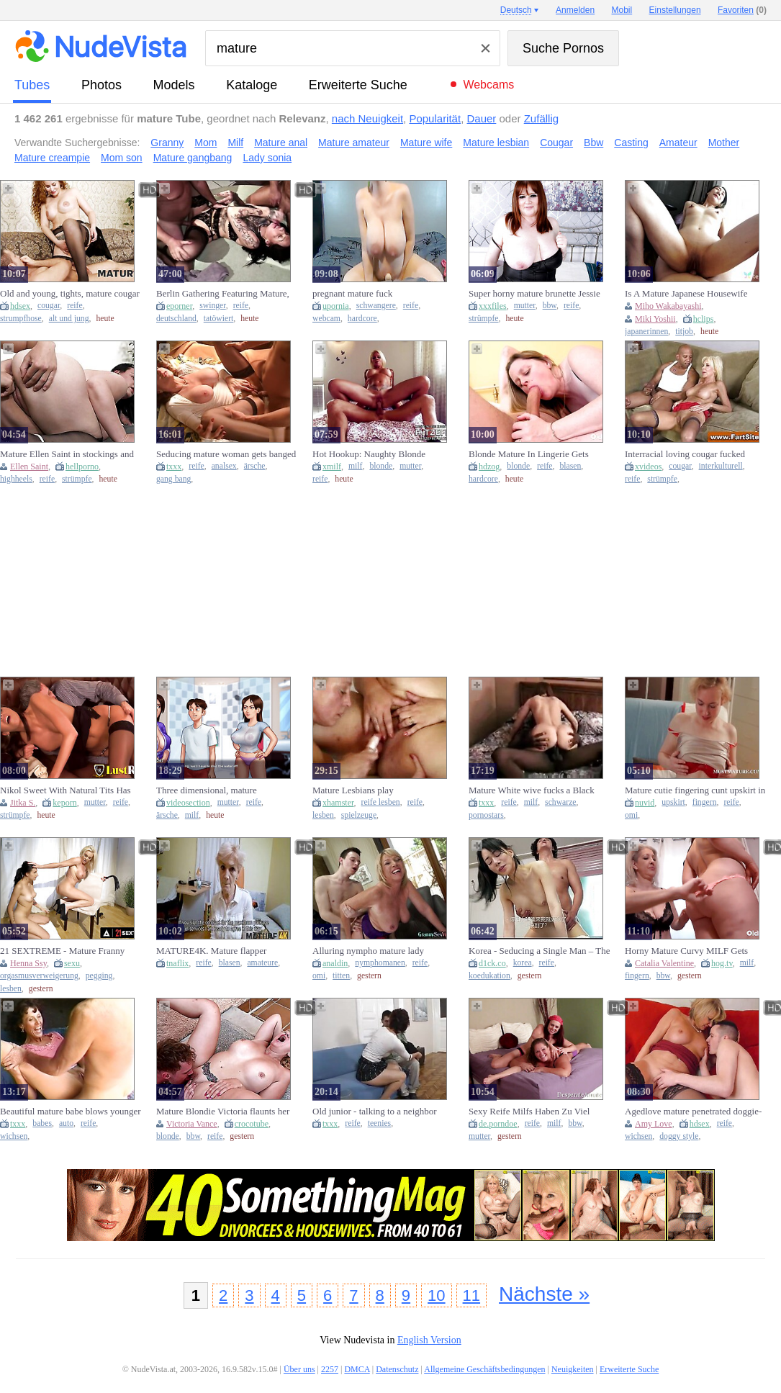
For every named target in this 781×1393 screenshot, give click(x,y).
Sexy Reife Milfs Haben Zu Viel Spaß (529, 1111)
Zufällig (541, 118)
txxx (173, 466)
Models (174, 85)
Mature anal (280, 142)
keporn (64, 803)
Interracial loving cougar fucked (685, 453)
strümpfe (484, 318)
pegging (99, 975)
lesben (323, 815)
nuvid (644, 803)
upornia (335, 306)
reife (74, 305)
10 (436, 1295)
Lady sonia (267, 157)
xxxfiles (493, 306)
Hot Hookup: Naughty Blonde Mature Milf (368, 454)
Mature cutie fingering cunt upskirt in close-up (695, 790)
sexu (72, 963)
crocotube (251, 1124)
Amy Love (653, 1124)
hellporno (82, 466)
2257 (329, 1369)
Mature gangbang (193, 157)
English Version (429, 1340)
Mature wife (426, 142)
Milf (235, 142)
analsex (224, 466)
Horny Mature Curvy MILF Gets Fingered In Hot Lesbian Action (686, 951)
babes (42, 1123)
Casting (631, 142)
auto (66, 1123)
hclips (703, 319)
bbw (549, 305)
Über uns (299, 1369)
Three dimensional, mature (206, 790)
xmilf (331, 466)
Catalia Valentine (664, 963)
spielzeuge (358, 815)
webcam (326, 318)
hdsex (20, 306)
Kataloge (251, 85)
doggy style (678, 1136)
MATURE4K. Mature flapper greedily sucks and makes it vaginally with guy (226, 951)
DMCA (356, 1369)
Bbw (593, 142)
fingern (704, 802)
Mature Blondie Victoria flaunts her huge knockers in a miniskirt (222, 1111)
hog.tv (722, 963)
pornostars (486, 815)
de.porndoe (498, 1124)
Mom (205, 142)
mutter (525, 305)
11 (471, 1295)
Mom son (122, 157)
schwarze (560, 802)
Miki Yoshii (655, 319)
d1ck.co (492, 963)
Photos (101, 85)
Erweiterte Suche (358, 85)
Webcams (488, 84)
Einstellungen (675, 10)
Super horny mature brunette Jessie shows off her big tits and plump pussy (534, 293)
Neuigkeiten (572, 1369)
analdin (335, 963)
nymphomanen (380, 963)
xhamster (338, 803)
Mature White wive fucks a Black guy (532, 790)
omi (631, 815)
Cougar (556, 142)
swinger (212, 305)
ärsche (255, 466)
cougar (48, 305)
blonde (380, 466)
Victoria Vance (191, 1124)
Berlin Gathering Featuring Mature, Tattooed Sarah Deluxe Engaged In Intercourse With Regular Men (222, 293)
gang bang (173, 479)
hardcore (362, 318)
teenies (379, 1123)
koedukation (489, 975)
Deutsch (516, 10)
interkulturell (721, 466)
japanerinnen (646, 331)
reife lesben (380, 802)
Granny (167, 142)
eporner (179, 306)
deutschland (176, 318)
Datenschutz (397, 1369)
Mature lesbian (496, 142)
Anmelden (575, 10)
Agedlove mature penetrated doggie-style (693, 1111)
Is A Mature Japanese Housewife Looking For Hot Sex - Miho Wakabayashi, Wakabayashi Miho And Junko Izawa (688, 293)
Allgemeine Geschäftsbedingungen (484, 1369)
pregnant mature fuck (352, 293)
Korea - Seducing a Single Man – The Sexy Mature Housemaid (539, 951)
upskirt (673, 802)
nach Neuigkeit (367, 118)
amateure (262, 963)
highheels (16, 479)
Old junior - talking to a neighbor (374, 1111)
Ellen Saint (29, 466)
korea (522, 963)
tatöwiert (219, 318)
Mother (724, 142)
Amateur (678, 142)
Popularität (435, 118)
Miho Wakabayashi (668, 306)
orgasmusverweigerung (39, 975)
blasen (570, 466)
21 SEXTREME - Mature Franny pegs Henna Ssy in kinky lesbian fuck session (70, 951)
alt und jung (69, 318)
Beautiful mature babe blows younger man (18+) (70, 1111)
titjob (684, 331)
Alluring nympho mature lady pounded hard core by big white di (376, 951)
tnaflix (177, 963)
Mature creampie (52, 157)
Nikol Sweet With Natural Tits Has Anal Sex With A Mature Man (65, 790)
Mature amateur (353, 142)
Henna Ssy (28, 963)
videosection (188, 803)
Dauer (481, 118)
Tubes (32, 85)
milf (355, 466)
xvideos (648, 466)
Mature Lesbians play (353, 790)
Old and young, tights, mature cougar (70, 293)
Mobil (622, 10)
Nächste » (544, 1294)
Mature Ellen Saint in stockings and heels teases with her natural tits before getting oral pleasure (67, 454)
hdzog (489, 466)
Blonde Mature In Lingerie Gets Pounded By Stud (529, 454)
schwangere (376, 305)
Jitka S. (22, 803)
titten (341, 975)
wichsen (13, 1136)
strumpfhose (21, 318)
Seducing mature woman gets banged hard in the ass (226, 454)
